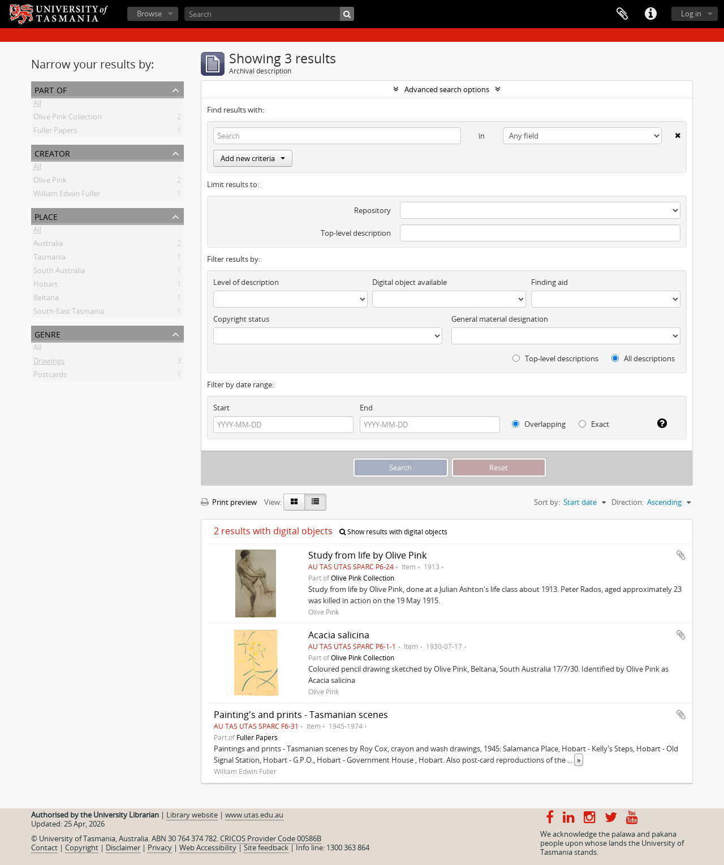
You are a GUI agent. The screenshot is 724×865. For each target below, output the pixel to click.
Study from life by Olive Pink (367, 555)
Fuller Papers (55, 132)
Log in (691, 13)
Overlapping (539, 424)
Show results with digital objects (393, 532)
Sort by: (547, 502)
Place (46, 215)
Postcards (50, 376)
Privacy (160, 847)
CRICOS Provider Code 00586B (270, 838)
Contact (44, 847)
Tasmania (49, 259)
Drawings (48, 363)
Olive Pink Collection (67, 119)
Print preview (229, 502)
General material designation (499, 319)
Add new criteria (253, 158)
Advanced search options (446, 89)
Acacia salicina (338, 635)
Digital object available (409, 282)
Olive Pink (50, 182)
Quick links (650, 14)
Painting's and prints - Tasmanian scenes (301, 714)
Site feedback (266, 847)
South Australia (59, 272)
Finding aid (549, 282)
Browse (149, 13)
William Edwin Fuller (66, 196)
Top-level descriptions (555, 358)
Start (221, 408)
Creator (52, 152)
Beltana (46, 300)
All (37, 105)
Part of (51, 89)
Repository (372, 210)
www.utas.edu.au (254, 815)
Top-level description (356, 233)
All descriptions (643, 358)
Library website (192, 815)
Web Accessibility (207, 847)
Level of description (246, 282)
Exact (594, 424)
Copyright (81, 847)
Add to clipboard (681, 555)
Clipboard (622, 14)
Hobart (45, 286)
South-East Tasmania (68, 313)
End (366, 408)
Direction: (627, 502)
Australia (48, 245)
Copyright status (241, 319)
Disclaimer (123, 847)
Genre (48, 333)
